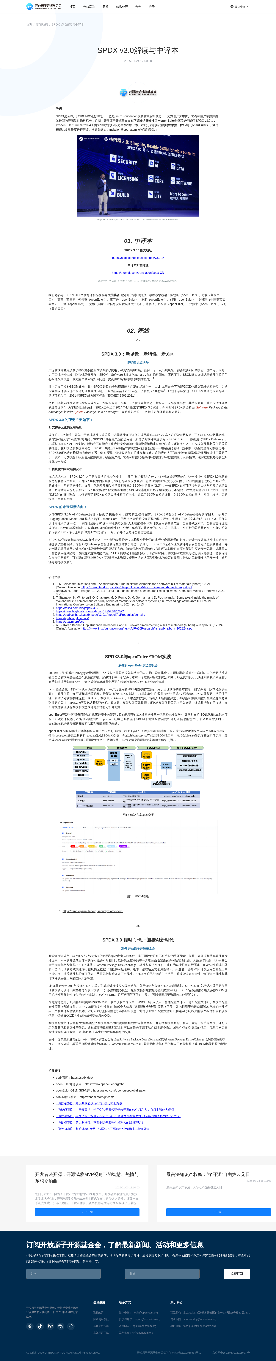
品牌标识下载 (101, 1332)
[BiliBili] (71, 1326)
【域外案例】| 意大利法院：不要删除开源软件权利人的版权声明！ (100, 1122)
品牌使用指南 (101, 1325)
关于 (152, 6)
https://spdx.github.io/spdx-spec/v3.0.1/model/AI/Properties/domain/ (100, 614)
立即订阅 (237, 1273)
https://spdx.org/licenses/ (72, 618)
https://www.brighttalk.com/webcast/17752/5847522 (90, 611)
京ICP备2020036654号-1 (186, 1352)
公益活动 (89, 6)
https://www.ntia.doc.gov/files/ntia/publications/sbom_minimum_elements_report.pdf (136, 587)
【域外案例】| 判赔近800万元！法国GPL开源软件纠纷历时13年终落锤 (102, 1128)
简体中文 (240, 6)
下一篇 (219, 1212)
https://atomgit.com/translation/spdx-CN (138, 272)
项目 (73, 6)
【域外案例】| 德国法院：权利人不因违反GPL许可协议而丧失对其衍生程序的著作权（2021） (118, 1116)
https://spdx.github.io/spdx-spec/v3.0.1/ (138, 257)
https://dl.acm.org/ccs (70, 621)
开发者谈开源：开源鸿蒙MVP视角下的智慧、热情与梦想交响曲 (87, 1178)
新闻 (106, 6)
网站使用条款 (101, 1319)
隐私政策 (98, 1312)
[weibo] (30, 1326)
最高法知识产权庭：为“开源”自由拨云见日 (208, 1174)
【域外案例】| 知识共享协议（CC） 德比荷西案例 (89, 1103)
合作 (138, 6)
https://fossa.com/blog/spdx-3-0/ (77, 608)
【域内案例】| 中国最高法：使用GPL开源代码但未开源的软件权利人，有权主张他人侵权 (115, 1109)
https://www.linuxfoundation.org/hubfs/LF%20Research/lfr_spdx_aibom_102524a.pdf (137, 628)
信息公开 (122, 6)
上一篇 (87, 1212)
